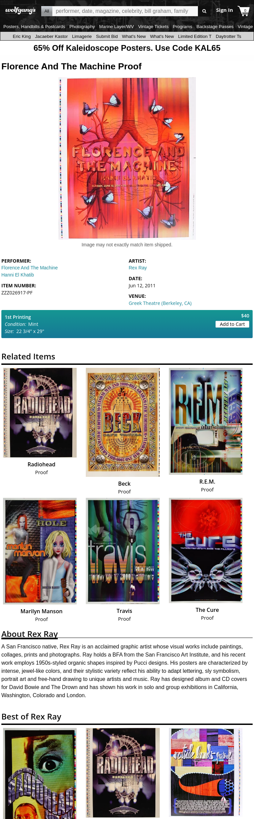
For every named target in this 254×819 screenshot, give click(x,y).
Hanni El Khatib (17, 275)
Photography (82, 26)
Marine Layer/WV (116, 26)
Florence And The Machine (29, 267)
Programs (183, 26)
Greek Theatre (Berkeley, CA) (160, 303)
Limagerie (82, 36)
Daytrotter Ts (228, 36)
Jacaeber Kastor (51, 36)
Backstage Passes (215, 26)
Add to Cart (232, 324)
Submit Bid (107, 36)
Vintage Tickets (153, 26)
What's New (134, 36)
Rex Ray (138, 267)
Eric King (22, 36)
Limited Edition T (194, 36)
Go (204, 11)
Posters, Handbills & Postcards (34, 26)
